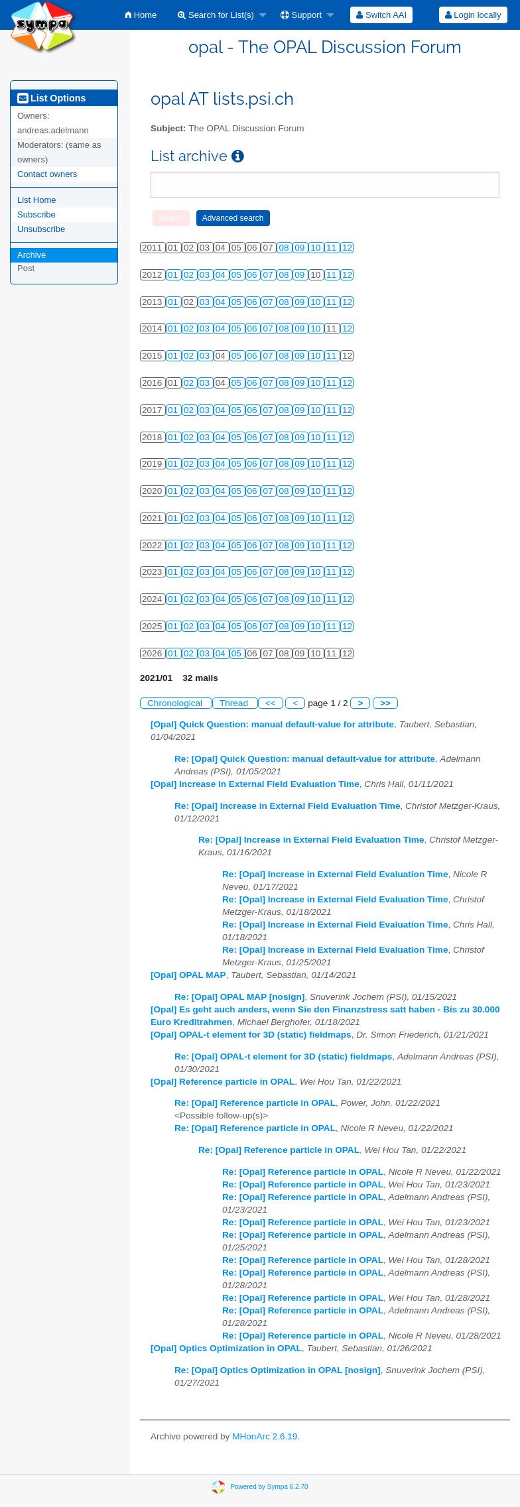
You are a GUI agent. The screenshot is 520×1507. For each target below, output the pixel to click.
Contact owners (47, 174)
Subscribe (36, 214)
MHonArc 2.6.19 (264, 1436)
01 (174, 275)
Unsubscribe (41, 229)
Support (301, 15)
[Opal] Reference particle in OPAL (222, 1082)
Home (141, 15)
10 (316, 248)
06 (253, 275)
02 (190, 275)
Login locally (473, 15)
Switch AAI (381, 15)
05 (237, 275)
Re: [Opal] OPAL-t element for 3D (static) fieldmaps (283, 1056)
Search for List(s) (216, 15)
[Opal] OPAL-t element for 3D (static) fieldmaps (251, 1035)
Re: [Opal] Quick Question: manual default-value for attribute (304, 759)
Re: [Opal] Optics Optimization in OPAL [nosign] (277, 1370)
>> (385, 703)
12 (347, 248)
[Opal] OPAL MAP (188, 975)
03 (206, 275)
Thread (235, 703)
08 (285, 248)
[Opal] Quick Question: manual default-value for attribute (272, 724)
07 (269, 275)
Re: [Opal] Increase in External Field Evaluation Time (287, 806)
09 (300, 248)
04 (222, 275)
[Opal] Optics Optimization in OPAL (226, 1348)
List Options (51, 98)
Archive (31, 255)
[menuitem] (141, 15)
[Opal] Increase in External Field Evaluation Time (255, 784)
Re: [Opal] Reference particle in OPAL (255, 1103)
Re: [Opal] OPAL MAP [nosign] (239, 997)
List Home (36, 200)
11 (332, 248)
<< (270, 703)
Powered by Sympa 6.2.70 (269, 1486)
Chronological (176, 703)
